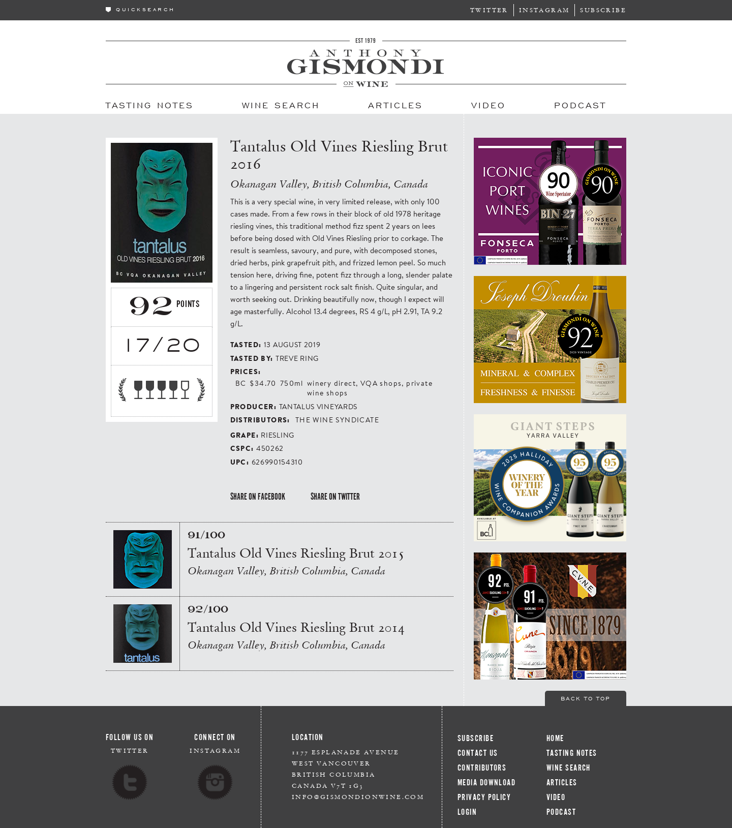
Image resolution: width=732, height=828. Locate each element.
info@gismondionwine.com (358, 797)
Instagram (544, 10)
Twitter (489, 10)
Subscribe (603, 10)
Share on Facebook (257, 497)
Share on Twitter (335, 497)
